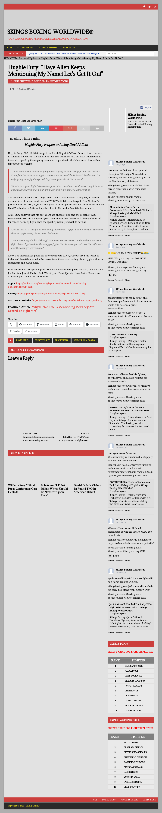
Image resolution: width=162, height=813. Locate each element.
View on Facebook (115, 236)
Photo (113, 555)
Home (9, 47)
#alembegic (114, 532)
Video (113, 275)
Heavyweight (42, 340)
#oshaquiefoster (117, 298)
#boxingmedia (134, 197)
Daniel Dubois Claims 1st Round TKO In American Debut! (87, 489)
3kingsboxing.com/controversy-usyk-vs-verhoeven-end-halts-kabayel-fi (130, 468)
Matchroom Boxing (85, 340)
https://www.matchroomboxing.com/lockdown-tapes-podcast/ (67, 300)
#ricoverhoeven (121, 460)
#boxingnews (115, 200)
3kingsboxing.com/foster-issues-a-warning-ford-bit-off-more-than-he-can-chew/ (130, 316)
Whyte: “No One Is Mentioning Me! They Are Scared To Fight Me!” (51, 309)
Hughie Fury (61, 340)
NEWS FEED (10, 58)
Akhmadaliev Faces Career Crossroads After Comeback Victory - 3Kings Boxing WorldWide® (130, 210)
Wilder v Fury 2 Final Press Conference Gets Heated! (22, 489)
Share (127, 236)
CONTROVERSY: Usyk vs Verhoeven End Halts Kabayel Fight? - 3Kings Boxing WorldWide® (129, 485)
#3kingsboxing (131, 200)
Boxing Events (25, 47)
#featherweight (120, 181)
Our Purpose (68, 47)
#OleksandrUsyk (117, 381)
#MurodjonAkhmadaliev (132, 174)
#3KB (142, 200)
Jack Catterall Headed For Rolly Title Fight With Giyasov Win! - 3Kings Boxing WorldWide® (130, 607)
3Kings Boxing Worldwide (130, 161)
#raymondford (116, 308)
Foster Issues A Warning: (123, 334)
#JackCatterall (115, 578)
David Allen (22, 340)
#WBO (144, 532)
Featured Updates (28, 58)
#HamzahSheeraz (117, 528)
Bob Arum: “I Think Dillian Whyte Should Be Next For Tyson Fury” (54, 490)
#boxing (112, 197)
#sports (121, 197)
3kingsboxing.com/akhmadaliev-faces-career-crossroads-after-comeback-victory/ (129, 189)
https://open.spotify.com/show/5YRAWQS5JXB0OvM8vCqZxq (51, 293)
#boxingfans (139, 267)
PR (13, 89)
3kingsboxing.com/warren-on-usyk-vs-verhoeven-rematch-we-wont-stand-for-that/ (130, 389)
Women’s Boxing (47, 47)
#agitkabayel (115, 378)
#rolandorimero (128, 582)
